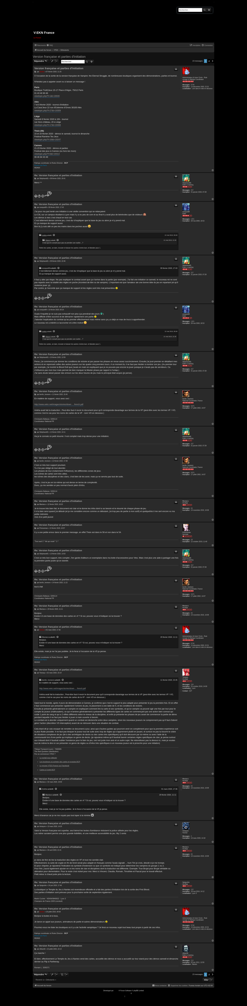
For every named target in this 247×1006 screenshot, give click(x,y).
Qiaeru (134, 993)
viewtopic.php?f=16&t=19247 (47, 139)
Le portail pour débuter (48, 758)
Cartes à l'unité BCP (47, 770)
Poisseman (186, 532)
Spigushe (186, 882)
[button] (212, 61)
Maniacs (185, 501)
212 (192, 960)
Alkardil (185, 953)
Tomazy (185, 677)
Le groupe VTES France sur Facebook (54, 766)
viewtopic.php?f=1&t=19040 (47, 96)
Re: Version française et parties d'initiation (58, 175)
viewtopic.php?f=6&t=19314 (47, 154)
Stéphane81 (186, 183)
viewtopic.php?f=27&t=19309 (47, 110)
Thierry (47, 240)
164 (192, 684)
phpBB (116, 990)
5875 (192, 406)
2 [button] (209, 61)
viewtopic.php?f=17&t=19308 (47, 125)
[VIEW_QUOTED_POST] (54, 235)
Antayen (185, 831)
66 (192, 508)
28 (192, 540)
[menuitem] (49, 45)
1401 (192, 219)
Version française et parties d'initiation (59, 56)
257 (192, 190)
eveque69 (186, 212)
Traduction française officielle (120, 993)
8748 (192, 85)
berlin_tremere (187, 399)
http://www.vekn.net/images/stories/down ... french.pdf (58, 404)
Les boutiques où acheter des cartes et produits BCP (60, 762)
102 (192, 889)
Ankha (184, 75)
